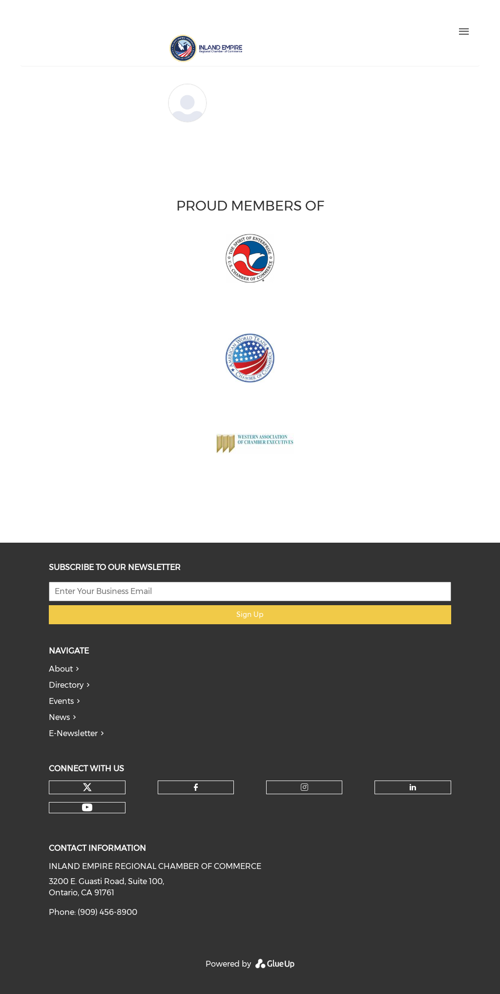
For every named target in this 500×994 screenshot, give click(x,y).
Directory (66, 685)
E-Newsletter (73, 733)
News (59, 717)
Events (61, 701)
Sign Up (249, 614)
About (61, 669)
